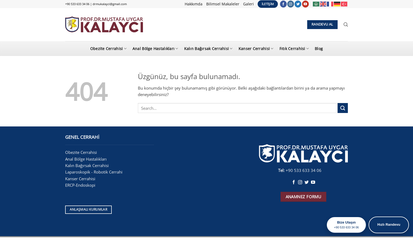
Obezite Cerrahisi (108, 48)
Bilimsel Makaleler (222, 3)
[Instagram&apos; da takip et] (290, 4)
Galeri (248, 3)
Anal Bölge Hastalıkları (155, 48)
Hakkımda (193, 3)
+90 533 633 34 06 (77, 4)
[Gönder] (343, 108)
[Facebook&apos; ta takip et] (283, 4)
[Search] (346, 24)
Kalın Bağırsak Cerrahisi (208, 48)
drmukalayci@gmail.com (110, 4)
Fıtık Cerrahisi (294, 48)
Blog (319, 48)
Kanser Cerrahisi (256, 48)
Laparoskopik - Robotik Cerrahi (94, 172)
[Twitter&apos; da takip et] (298, 4)
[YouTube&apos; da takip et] (305, 4)
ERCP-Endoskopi (80, 185)
